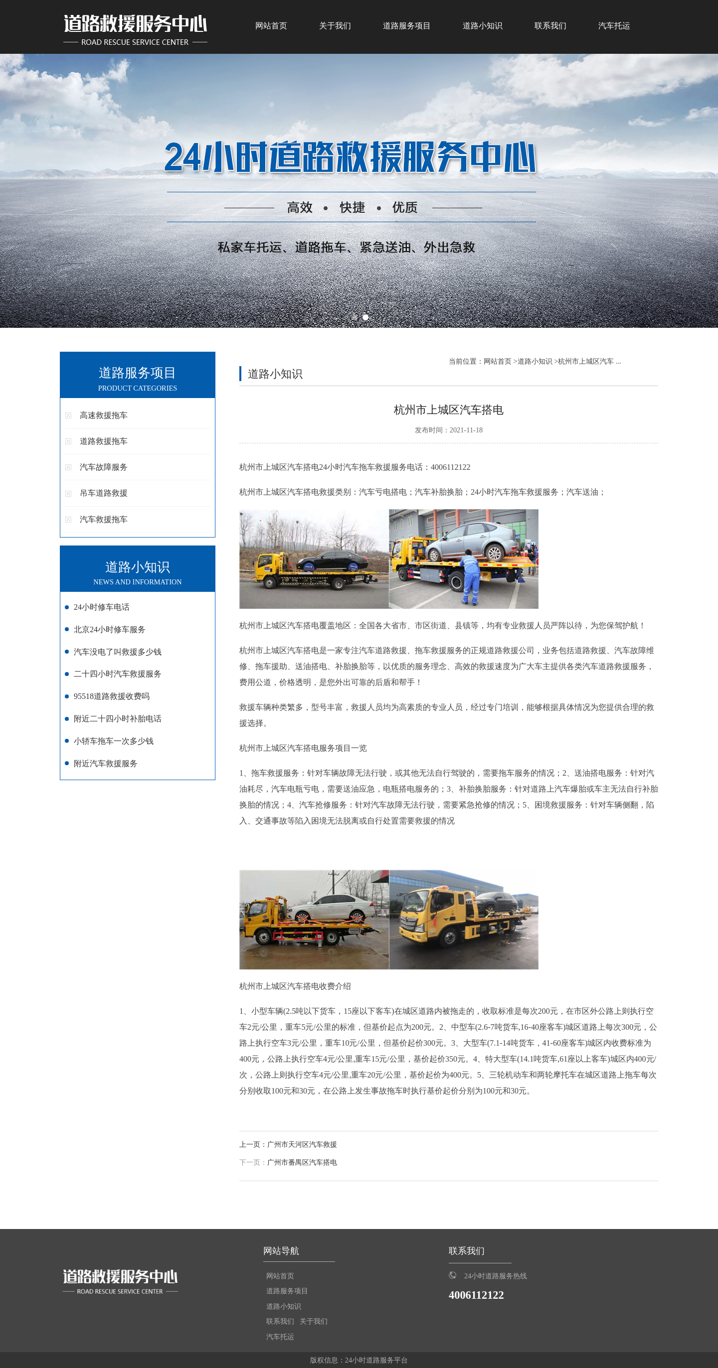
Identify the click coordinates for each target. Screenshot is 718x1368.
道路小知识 (483, 25)
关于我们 (335, 25)
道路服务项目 (407, 25)
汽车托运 (614, 25)
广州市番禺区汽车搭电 (302, 1162)
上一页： (253, 1144)
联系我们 (550, 25)
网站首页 (271, 25)
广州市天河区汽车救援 (302, 1144)
